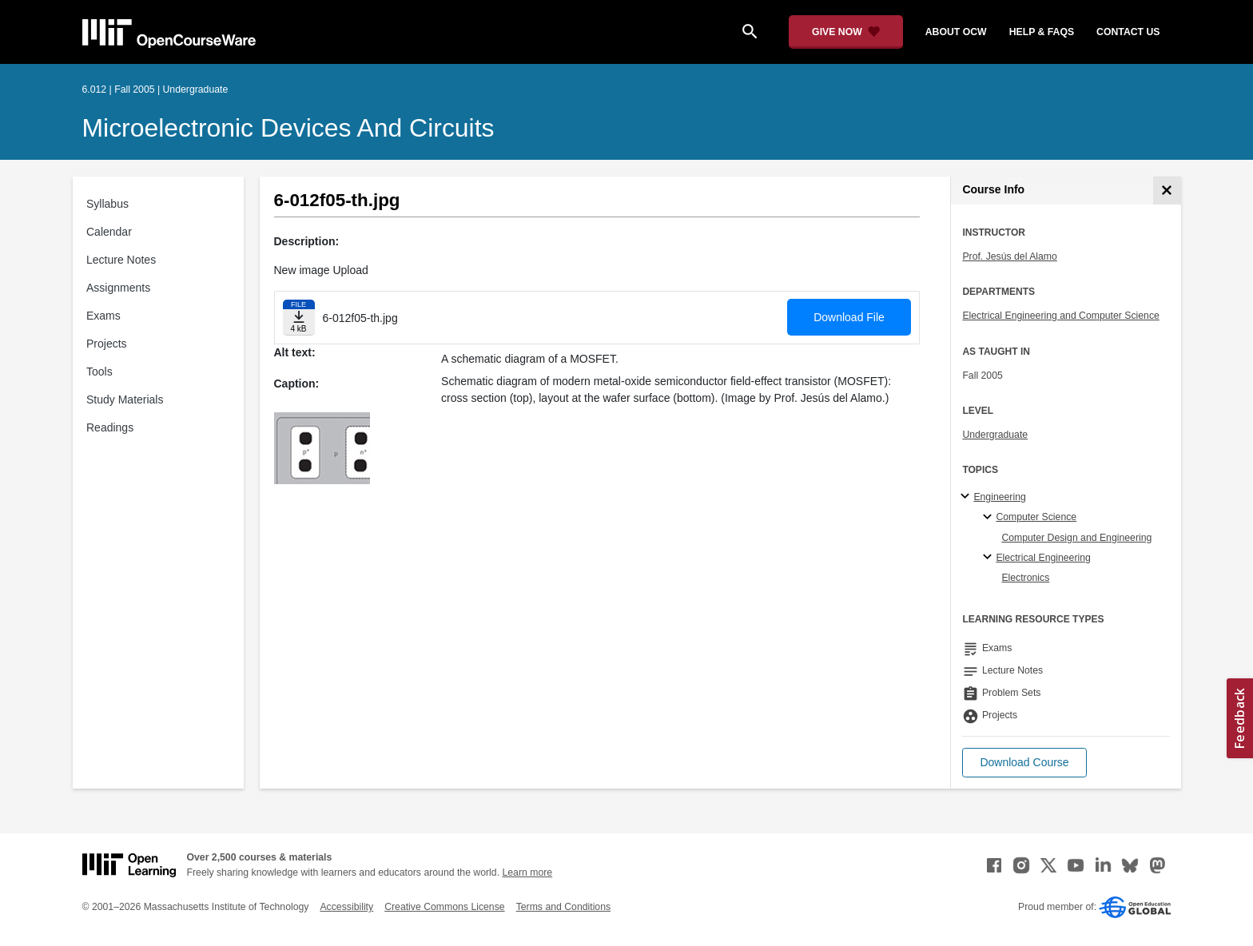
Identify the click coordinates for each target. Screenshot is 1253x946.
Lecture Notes (121, 259)
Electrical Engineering (1043, 557)
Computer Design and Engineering (1076, 537)
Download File (849, 317)
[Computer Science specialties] (989, 517)
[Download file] (299, 318)
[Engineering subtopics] (967, 497)
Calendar (109, 231)
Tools (99, 371)
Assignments (118, 287)
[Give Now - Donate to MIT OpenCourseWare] (846, 32)
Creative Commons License (444, 906)
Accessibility (346, 906)
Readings (109, 427)
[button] (1024, 762)
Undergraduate (995, 434)
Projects (106, 343)
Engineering (999, 497)
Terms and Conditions (563, 906)
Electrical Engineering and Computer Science (1061, 315)
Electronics (1025, 577)
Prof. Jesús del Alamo (1009, 256)
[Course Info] (1167, 191)
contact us (1128, 32)
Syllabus (107, 203)
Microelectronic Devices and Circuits (288, 127)
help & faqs (1041, 32)
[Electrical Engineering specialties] (989, 557)
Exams (103, 315)
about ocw (956, 32)
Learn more (527, 872)
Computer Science (1036, 517)
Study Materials (124, 399)
